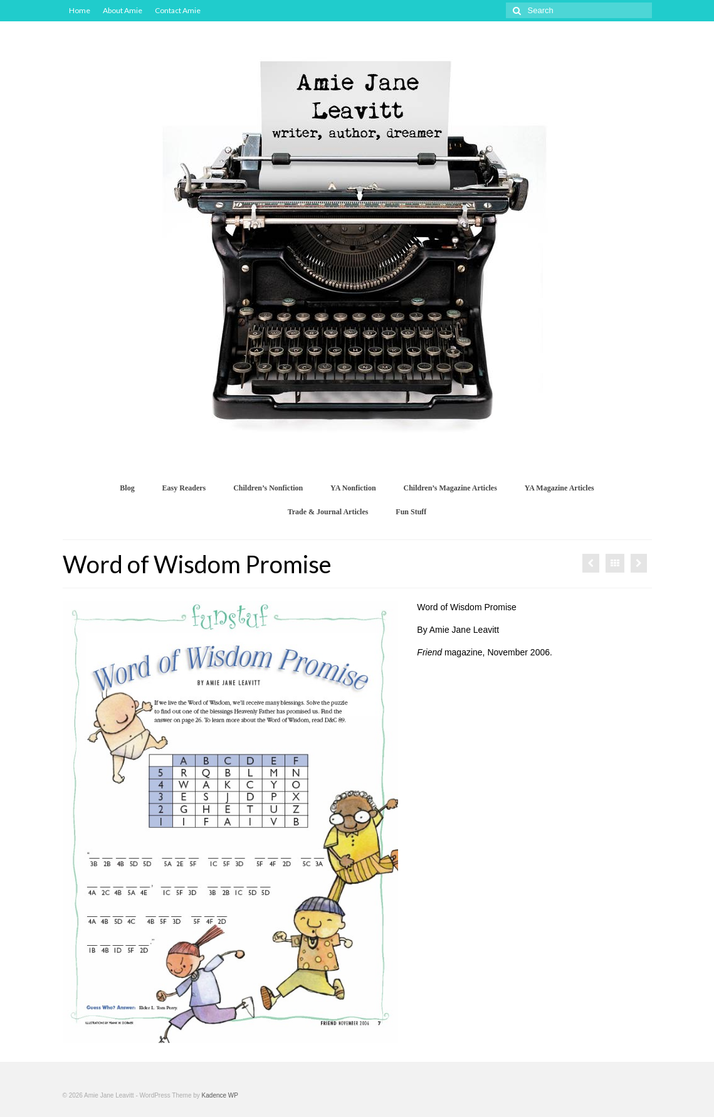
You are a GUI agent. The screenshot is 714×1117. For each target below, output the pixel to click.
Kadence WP (220, 1095)
